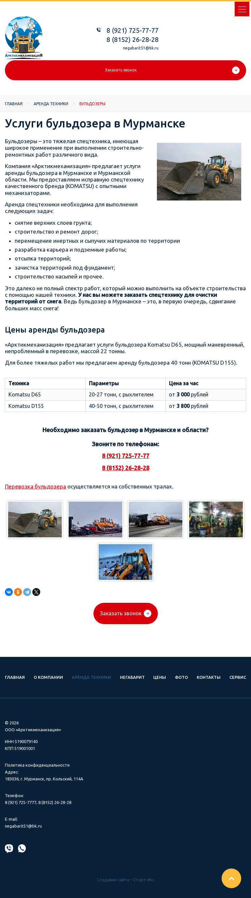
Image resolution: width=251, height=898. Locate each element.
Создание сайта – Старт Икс (125, 879)
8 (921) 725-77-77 (133, 30)
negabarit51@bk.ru (141, 48)
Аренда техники (51, 104)
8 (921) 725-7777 (20, 802)
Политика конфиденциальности (37, 765)
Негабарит (132, 677)
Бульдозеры (92, 104)
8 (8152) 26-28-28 (133, 39)
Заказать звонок (121, 70)
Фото (181, 677)
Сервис (237, 677)
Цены (159, 677)
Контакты (209, 677)
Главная (14, 104)
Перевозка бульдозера (35, 486)
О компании (48, 677)
